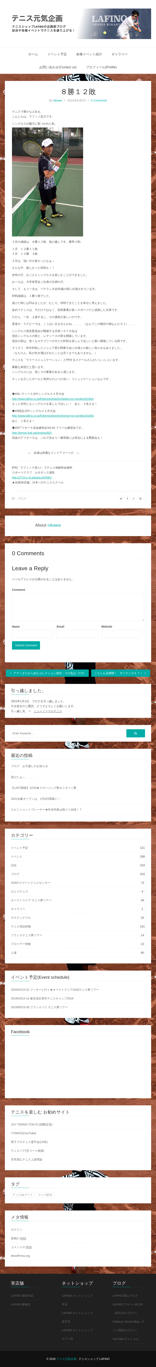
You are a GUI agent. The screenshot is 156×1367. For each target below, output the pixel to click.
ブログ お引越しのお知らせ (29, 766)
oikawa (57, 100)
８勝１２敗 (78, 92)
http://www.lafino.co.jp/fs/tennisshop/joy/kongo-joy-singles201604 (53, 415)
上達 (14, 952)
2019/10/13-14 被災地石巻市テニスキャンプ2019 (42, 998)
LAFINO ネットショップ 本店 (77, 1300)
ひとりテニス (19, 891)
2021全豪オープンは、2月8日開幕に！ (35, 798)
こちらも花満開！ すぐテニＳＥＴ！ (120, 673)
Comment (18, 589)
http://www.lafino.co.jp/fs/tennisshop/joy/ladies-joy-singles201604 (53, 399)
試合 (14, 865)
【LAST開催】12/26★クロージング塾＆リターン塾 (43, 787)
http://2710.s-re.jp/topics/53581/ (32, 477)
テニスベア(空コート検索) (27, 1150)
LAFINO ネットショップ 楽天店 (77, 1317)
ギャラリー (120, 54)
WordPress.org (20, 1255)
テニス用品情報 (21, 926)
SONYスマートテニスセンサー (30, 882)
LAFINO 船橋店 (20, 1304)
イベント (16, 856)
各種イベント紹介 (89, 54)
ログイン (16, 1229)
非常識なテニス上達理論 (26, 1159)
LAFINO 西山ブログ (125, 1295)
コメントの (21, 1247)
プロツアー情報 (21, 944)
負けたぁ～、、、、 (24, 777)
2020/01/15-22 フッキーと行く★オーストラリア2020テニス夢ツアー (55, 989)
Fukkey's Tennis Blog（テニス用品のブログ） (129, 1326)
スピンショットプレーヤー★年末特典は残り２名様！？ (46, 809)
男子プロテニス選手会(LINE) (29, 1142)
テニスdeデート (23, 1194)
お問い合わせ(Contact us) (57, 67)
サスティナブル (21, 917)
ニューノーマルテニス (48, 711)
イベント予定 (57, 54)
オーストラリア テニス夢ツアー (31, 900)
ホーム (33, 54)
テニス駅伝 (45, 1194)
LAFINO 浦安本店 (22, 1295)
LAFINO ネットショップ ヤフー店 (77, 1334)
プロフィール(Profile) (101, 67)
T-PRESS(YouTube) (23, 1133)
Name (16, 626)
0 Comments (99, 100)
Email (60, 626)
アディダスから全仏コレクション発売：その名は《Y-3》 (47, 673)
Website (106, 626)
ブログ (21, 498)
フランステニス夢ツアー (26, 935)
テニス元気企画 (66, 1358)
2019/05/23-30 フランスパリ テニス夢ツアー (39, 1007)
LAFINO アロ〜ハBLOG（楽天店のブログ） (128, 1309)
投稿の (18, 1238)
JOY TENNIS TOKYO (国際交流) (31, 1124)
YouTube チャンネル (126, 1339)
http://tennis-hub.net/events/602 (32, 432)
